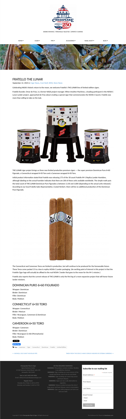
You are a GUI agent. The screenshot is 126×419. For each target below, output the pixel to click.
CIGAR (37, 41)
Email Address (89, 375)
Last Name (87, 388)
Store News (58, 83)
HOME (20, 41)
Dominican (45, 347)
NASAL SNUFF (89, 41)
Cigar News (34, 83)
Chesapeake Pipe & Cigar (30, 415)
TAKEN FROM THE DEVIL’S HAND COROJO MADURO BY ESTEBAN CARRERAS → (89, 353)
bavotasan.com (109, 415)
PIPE (53, 41)
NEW (51, 83)
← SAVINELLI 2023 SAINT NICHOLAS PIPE (25, 353)
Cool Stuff (44, 83)
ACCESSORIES (70, 41)
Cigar (28, 347)
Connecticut (36, 347)
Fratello (52, 347)
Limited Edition (61, 347)
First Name (87, 382)
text (85, 401)
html (86, 398)
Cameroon (22, 347)
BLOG (105, 41)
